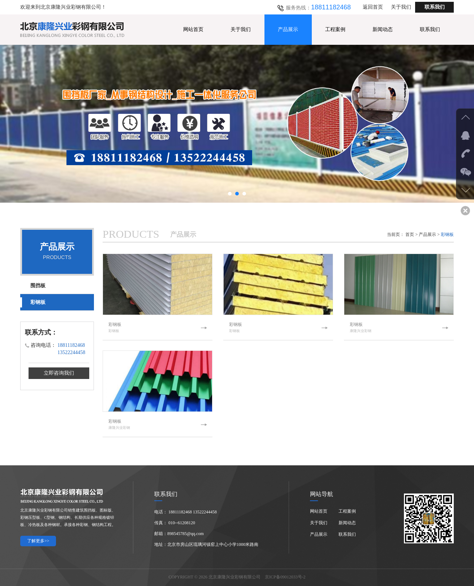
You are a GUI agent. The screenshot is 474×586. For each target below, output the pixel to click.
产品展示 (288, 29)
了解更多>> (38, 540)
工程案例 (335, 29)
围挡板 (38, 285)
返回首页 (373, 7)
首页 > (411, 234)
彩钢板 (38, 302)
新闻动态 (382, 29)
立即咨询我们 (59, 373)
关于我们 (401, 7)
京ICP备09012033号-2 (285, 576)
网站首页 (193, 29)
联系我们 (435, 7)
